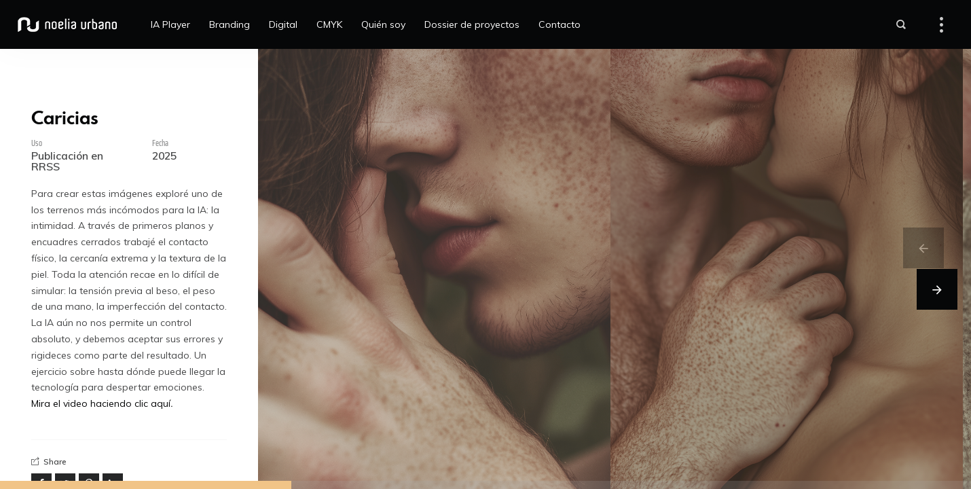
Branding (229, 24)
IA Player (170, 24)
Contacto (559, 24)
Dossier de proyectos (471, 24)
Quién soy (383, 24)
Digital (283, 24)
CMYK (329, 24)
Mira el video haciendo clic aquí (100, 403)
